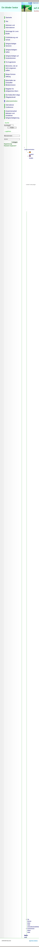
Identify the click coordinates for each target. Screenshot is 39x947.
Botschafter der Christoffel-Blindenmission (10, 82)
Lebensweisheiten (10, 101)
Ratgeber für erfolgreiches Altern (11, 90)
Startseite (8, 17)
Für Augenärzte (10, 62)
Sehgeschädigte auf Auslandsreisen (11, 57)
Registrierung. (8, 144)
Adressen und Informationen (9, 26)
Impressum (36, 3)
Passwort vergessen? (10, 145)
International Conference (9, 106)
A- (38, 11)
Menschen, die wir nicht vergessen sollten (11, 68)
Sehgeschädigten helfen (10, 51)
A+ (35, 11)
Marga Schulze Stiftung (9, 75)
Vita (6, 21)
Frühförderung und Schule (11, 38)
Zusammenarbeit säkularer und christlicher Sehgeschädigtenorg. (12, 114)
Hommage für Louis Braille (11, 32)
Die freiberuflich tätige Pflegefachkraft (12, 96)
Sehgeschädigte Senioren (10, 45)
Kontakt (30, 3)
